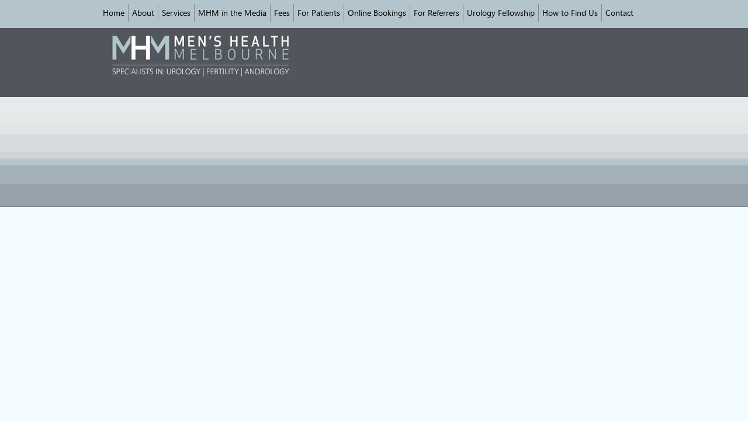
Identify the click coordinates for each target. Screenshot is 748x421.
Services (176, 12)
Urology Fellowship (501, 12)
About (143, 12)
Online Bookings (377, 12)
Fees (282, 12)
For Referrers (436, 12)
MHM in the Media (232, 12)
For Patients (318, 12)
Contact (619, 12)
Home (113, 12)
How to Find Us (570, 12)
